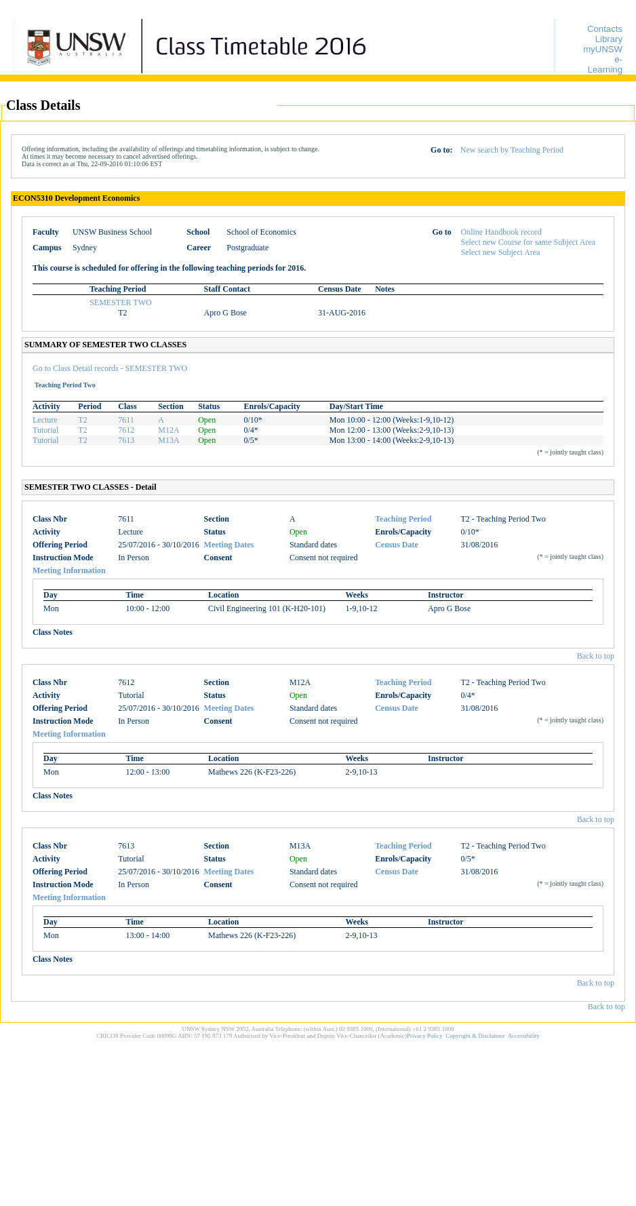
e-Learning (605, 64)
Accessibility (524, 1035)
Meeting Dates (229, 544)
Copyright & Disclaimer (475, 1035)
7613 (126, 440)
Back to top (595, 656)
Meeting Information (69, 570)
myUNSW (602, 49)
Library (608, 39)
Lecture (45, 420)
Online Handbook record (501, 232)
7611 (126, 420)
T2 (82, 420)
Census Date (396, 544)
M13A (168, 440)
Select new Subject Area (500, 252)
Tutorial (45, 430)
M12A (168, 430)
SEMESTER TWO (120, 302)
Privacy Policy (425, 1035)
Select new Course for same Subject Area (528, 242)
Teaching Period (403, 519)
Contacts (604, 29)
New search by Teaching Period (511, 150)
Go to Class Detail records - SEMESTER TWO (110, 368)
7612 (126, 430)
